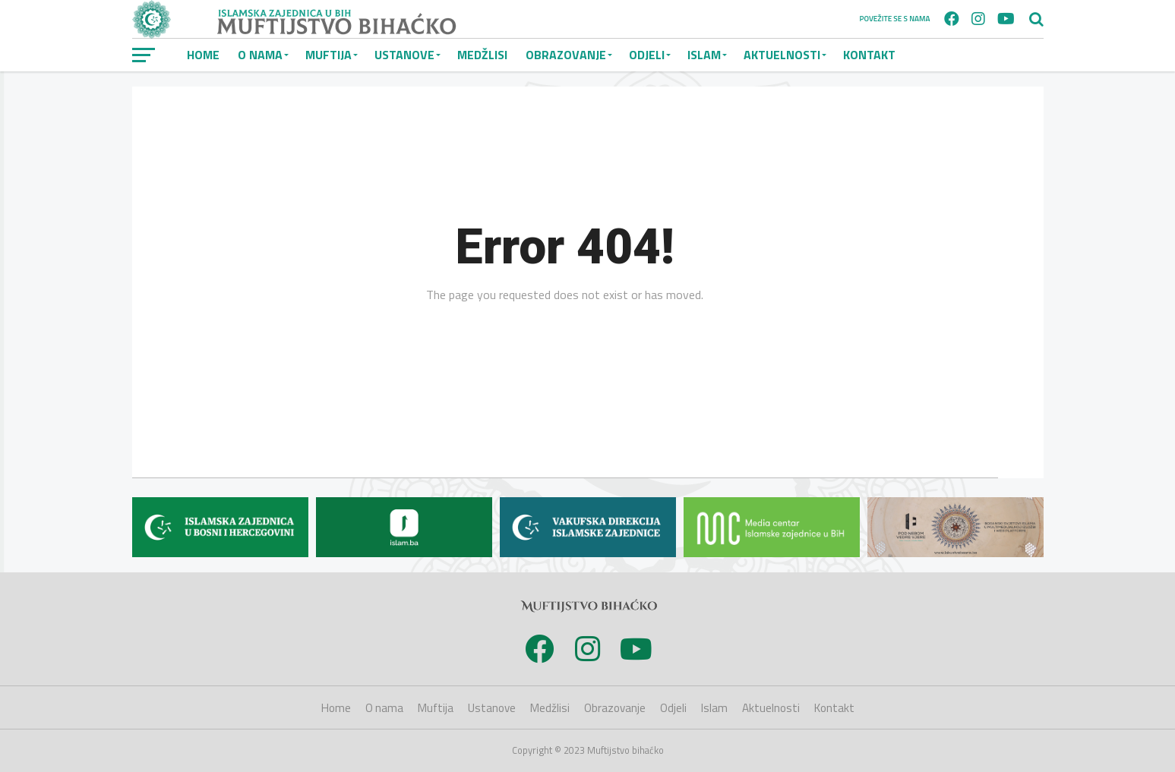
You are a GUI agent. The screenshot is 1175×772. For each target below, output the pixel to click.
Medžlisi (482, 55)
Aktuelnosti (782, 55)
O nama (260, 55)
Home (203, 55)
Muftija (328, 55)
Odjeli (647, 55)
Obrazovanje (566, 55)
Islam (704, 55)
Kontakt (869, 55)
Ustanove (404, 55)
